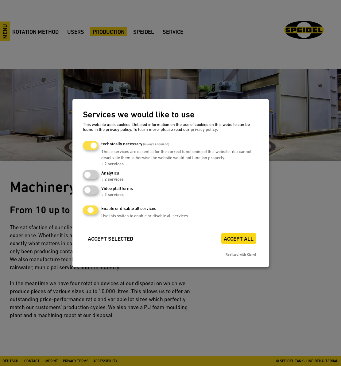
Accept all (239, 238)
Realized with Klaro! (241, 255)
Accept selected (110, 238)
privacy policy (204, 129)
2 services (112, 164)
